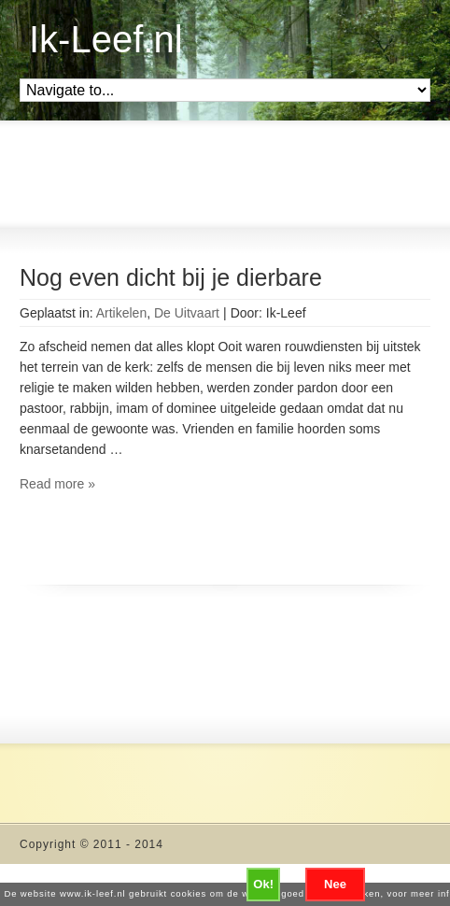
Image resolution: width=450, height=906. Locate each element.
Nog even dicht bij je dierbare (171, 277)
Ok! (263, 884)
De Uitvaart (186, 312)
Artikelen (121, 312)
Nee (335, 884)
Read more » (57, 483)
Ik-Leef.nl (106, 39)
